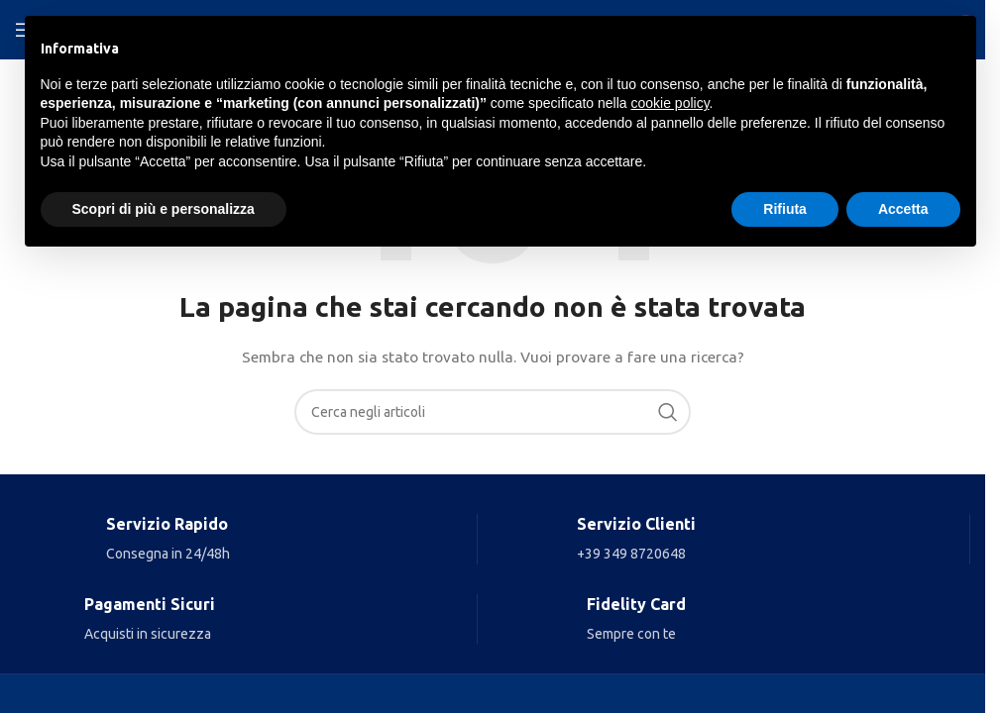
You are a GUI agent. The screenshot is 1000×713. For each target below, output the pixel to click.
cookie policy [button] (669, 103)
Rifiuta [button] (785, 209)
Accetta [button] (903, 209)
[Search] (492, 412)
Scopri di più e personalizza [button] (163, 209)
